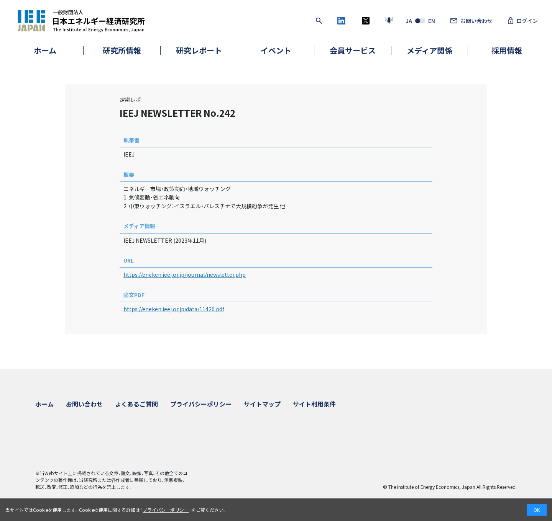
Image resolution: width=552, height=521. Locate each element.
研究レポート (199, 50)
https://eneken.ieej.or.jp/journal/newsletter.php (184, 274)
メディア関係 (429, 50)
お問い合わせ (471, 20)
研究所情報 (122, 50)
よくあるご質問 (136, 403)
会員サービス (353, 50)
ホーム (45, 50)
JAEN (420, 20)
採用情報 (506, 50)
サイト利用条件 (314, 403)
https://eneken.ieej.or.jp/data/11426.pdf (173, 309)
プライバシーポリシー (201, 403)
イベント (276, 50)
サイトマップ (262, 403)
